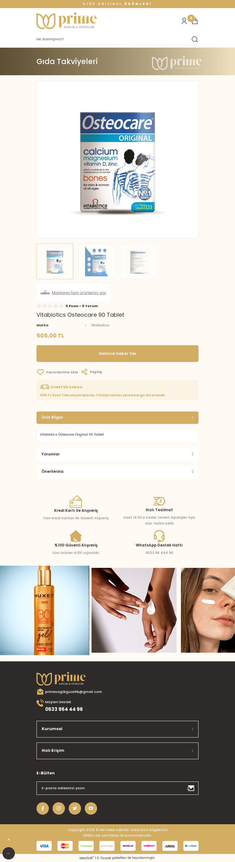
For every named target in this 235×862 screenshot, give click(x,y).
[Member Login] (184, 21)
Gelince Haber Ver (118, 353)
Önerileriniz (52, 471)
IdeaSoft (86, 858)
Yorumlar (50, 454)
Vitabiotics (100, 325)
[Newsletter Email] (117, 788)
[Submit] (191, 788)
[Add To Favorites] (57, 372)
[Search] (117, 39)
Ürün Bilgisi (52, 417)
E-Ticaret (104, 858)
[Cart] (195, 21)
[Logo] (66, 20)
